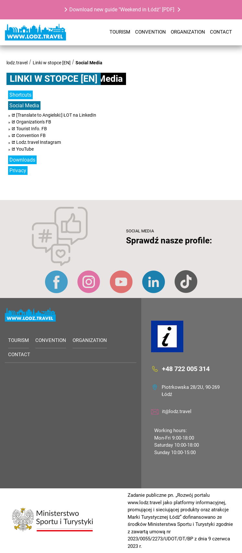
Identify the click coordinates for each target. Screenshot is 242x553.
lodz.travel (17, 62)
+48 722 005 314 (186, 368)
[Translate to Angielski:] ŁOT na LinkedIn (56, 115)
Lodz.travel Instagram (38, 142)
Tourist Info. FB (31, 128)
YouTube (25, 149)
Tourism (119, 32)
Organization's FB (33, 121)
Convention (150, 32)
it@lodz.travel (176, 411)
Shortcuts (20, 95)
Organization (188, 32)
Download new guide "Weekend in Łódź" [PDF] (121, 9)
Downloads (22, 160)
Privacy (17, 170)
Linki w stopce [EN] (52, 62)
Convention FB (31, 135)
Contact (221, 32)
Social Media (88, 62)
